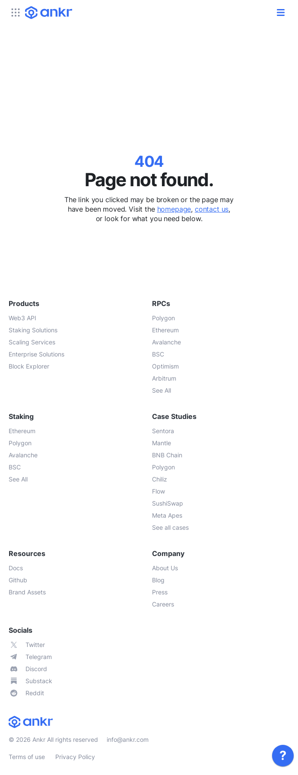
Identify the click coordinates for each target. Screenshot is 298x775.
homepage (174, 209)
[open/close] (280, 12)
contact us (211, 209)
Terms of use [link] (27, 756)
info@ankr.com (128, 739)
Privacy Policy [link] (75, 756)
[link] (283, 756)
